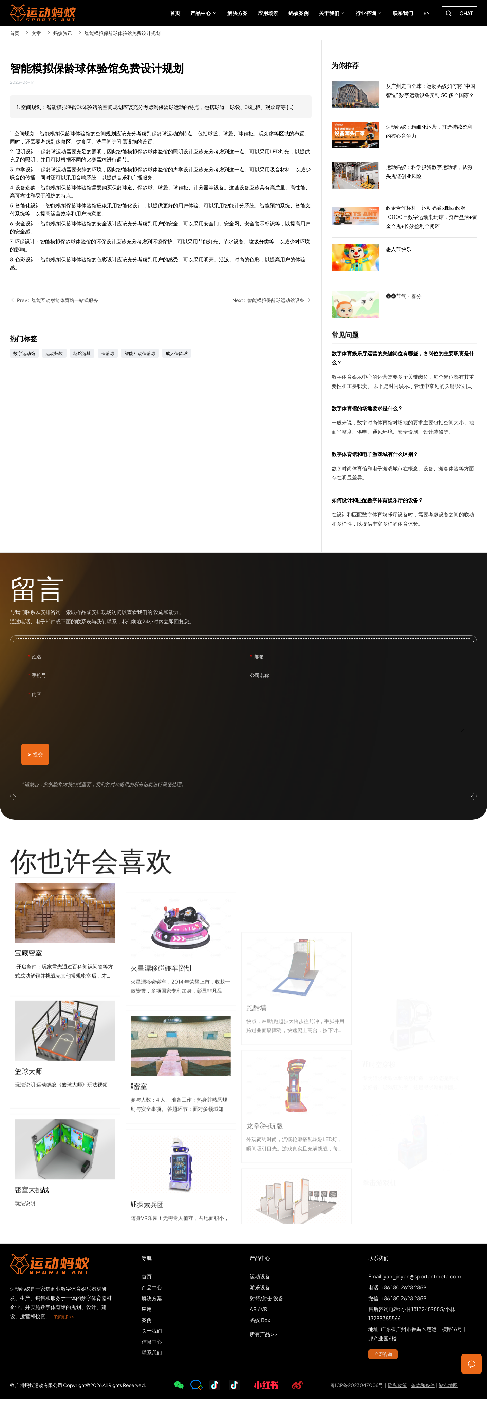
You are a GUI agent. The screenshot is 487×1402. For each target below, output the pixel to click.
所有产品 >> (263, 1337)
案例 (147, 1323)
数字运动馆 (24, 353)
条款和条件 (423, 1388)
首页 (14, 33)
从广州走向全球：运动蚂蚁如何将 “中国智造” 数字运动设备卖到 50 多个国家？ (404, 94)
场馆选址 (82, 353)
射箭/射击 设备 (266, 1301)
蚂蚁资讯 (62, 33)
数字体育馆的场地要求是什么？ (404, 422)
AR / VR (258, 1312)
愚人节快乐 (404, 258)
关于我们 (152, 1333)
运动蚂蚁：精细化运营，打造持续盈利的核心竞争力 (404, 135)
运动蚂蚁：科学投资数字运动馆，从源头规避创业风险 (404, 175)
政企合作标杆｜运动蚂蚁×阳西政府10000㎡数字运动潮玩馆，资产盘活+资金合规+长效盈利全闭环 (404, 217)
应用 (147, 1312)
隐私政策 (397, 1388)
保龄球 (107, 353)
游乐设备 (260, 1290)
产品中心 (152, 1290)
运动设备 (260, 1279)
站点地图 (448, 1388)
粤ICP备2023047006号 (356, 1388)
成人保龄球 (177, 353)
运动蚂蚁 (54, 353)
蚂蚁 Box (260, 1323)
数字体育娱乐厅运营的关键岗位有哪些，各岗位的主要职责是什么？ (404, 371)
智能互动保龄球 (140, 353)
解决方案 (152, 1301)
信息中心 (152, 1344)
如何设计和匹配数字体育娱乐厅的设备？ (404, 514)
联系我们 (152, 1355)
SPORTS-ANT (43, 13)
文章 (36, 33)
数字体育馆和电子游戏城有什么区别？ (404, 468)
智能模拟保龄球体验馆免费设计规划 (123, 33)
